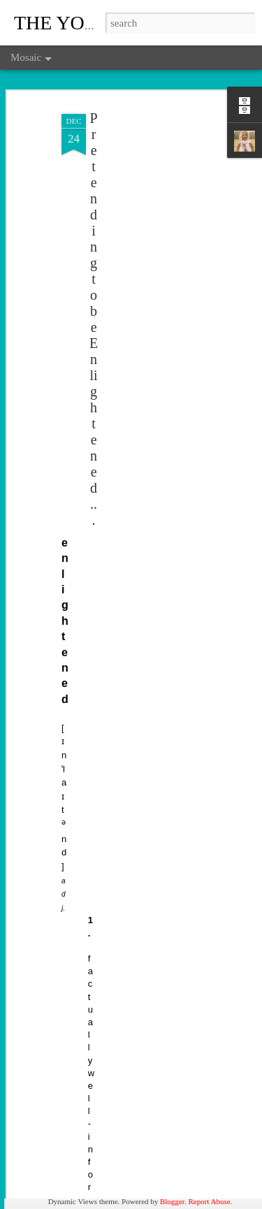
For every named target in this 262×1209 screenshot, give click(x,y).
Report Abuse (209, 1201)
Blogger (172, 1201)
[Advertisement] (142, 182)
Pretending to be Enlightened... (93, 299)
